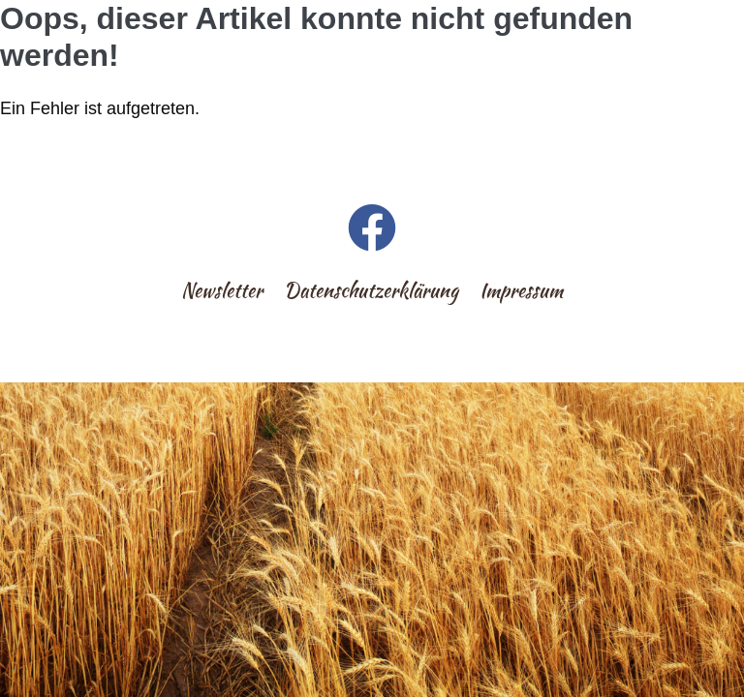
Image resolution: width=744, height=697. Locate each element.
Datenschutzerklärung (371, 290)
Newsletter (222, 290)
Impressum (521, 290)
